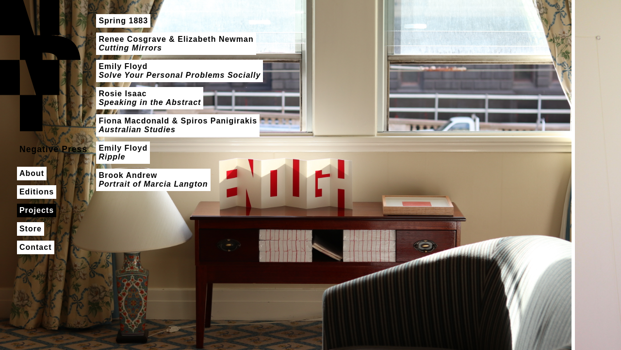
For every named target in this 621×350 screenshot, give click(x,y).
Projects (36, 210)
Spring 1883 (123, 21)
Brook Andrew (153, 179)
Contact (35, 247)
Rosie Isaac (149, 97)
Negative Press (40, 65)
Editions (36, 192)
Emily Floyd (179, 70)
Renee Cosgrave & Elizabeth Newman (175, 43)
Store (30, 229)
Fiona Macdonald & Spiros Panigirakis (177, 125)
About (31, 173)
